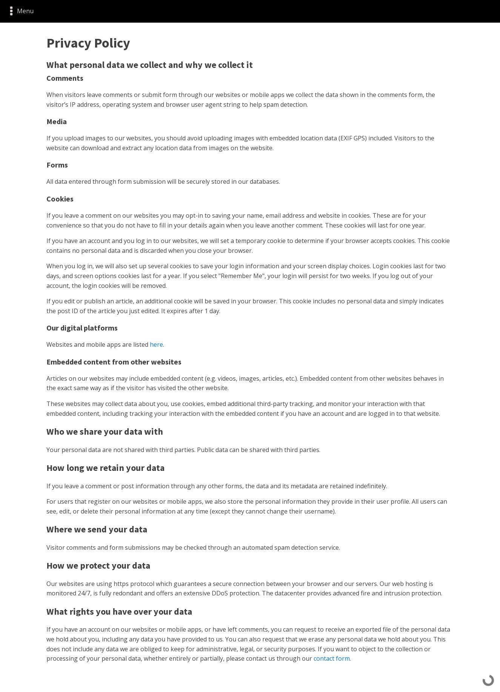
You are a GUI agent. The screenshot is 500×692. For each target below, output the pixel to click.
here (156, 344)
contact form (332, 658)
